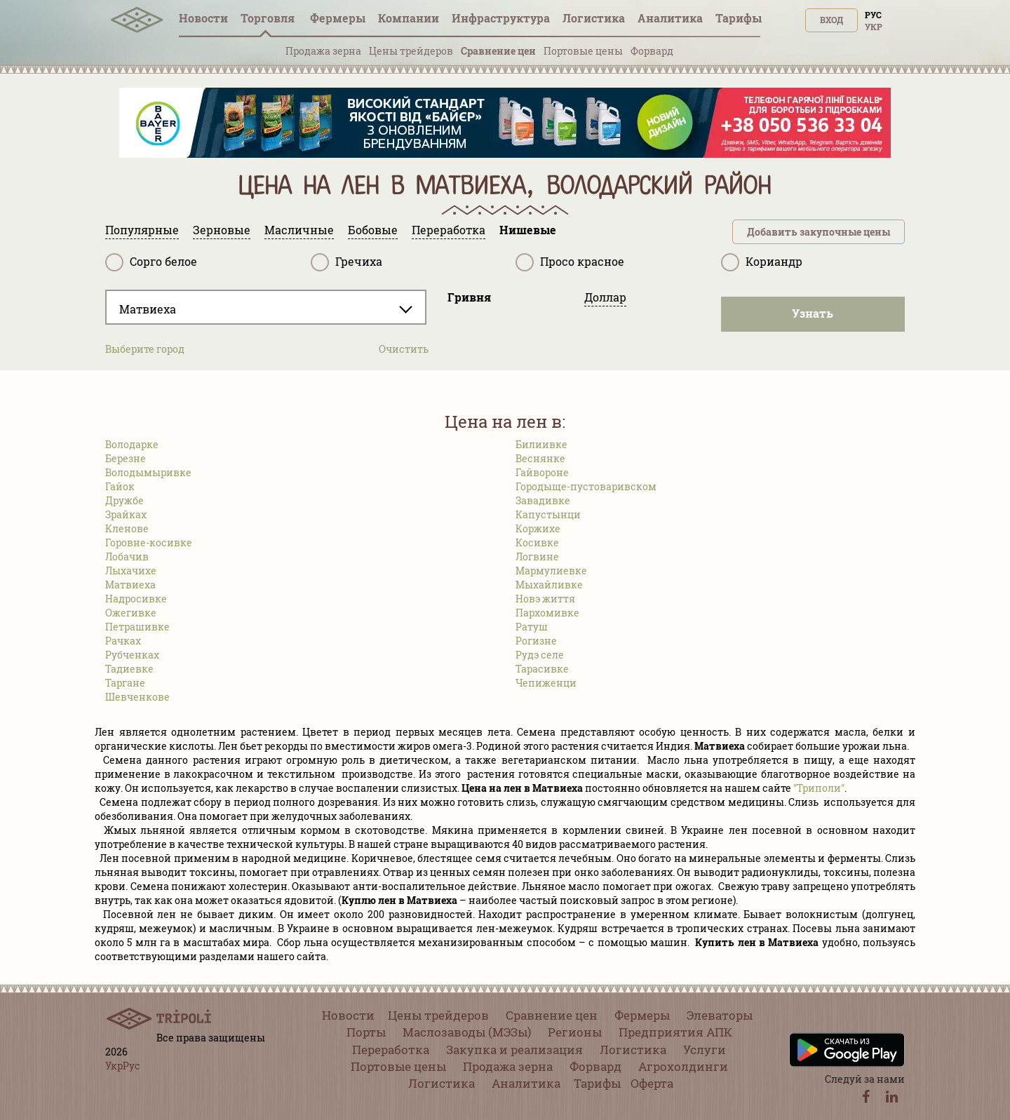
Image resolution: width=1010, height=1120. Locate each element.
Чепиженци (546, 682)
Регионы (575, 1032)
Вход (831, 19)
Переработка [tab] (448, 229)
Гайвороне (542, 472)
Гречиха (346, 262)
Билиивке (541, 444)
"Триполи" (818, 788)
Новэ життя (545, 598)
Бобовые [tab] (373, 229)
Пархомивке (547, 612)
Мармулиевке (551, 570)
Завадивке (543, 500)
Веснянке (540, 458)
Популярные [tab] (142, 229)
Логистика (594, 18)
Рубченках (132, 654)
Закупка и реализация (514, 1049)
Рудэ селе (540, 654)
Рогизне (536, 640)
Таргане (125, 682)
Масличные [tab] (299, 229)
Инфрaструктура (501, 18)
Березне (125, 458)
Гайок (120, 486)
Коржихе (538, 528)
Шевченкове (137, 696)
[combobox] (265, 307)
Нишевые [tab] (527, 229)
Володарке (132, 444)
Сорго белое (151, 262)
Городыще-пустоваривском (586, 486)
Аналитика (670, 18)
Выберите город (144, 349)
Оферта (652, 1083)
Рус (873, 14)
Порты (366, 1032)
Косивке (537, 542)
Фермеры (337, 18)
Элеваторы (720, 1015)
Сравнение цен (498, 51)
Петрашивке (137, 626)
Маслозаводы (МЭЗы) (467, 1032)
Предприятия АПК (675, 1032)
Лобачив (127, 556)
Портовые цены (583, 51)
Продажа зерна (323, 51)
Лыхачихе (130, 570)
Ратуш (532, 626)
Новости (203, 18)
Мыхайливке (549, 584)
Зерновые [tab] (221, 229)
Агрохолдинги (683, 1066)
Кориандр (761, 262)
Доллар (605, 297)
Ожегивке (130, 612)
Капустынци (548, 514)
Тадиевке (129, 668)
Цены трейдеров (411, 51)
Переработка (390, 1049)
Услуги (704, 1049)
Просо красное (570, 262)
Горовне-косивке (148, 542)
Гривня (469, 297)
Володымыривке (148, 472)
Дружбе (124, 500)
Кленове (127, 528)
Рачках (123, 640)
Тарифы (738, 18)
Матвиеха (130, 584)
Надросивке (136, 598)
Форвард (652, 51)
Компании (408, 18)
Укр (873, 26)
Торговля (269, 18)
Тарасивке (542, 668)
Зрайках (126, 514)
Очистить (404, 349)
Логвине (537, 556)
